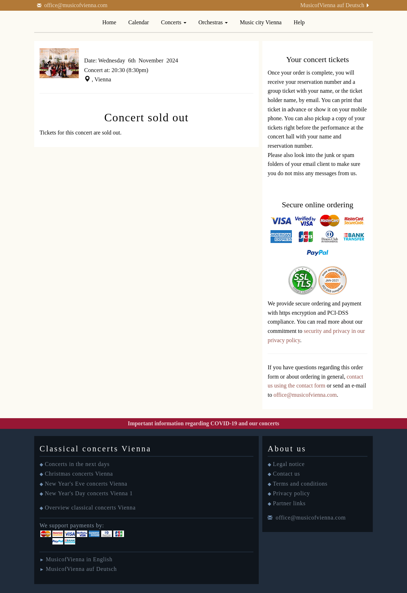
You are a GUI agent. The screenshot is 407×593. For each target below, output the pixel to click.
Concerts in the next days (77, 464)
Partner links (289, 503)
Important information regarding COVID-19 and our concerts (203, 423)
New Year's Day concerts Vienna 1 (89, 493)
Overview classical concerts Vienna (90, 508)
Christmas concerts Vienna (79, 474)
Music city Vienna (261, 22)
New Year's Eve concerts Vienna (86, 484)
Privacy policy (291, 493)
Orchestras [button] (213, 22)
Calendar (138, 22)
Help (299, 22)
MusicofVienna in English (79, 559)
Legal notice (289, 464)
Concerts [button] (173, 22)
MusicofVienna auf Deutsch (332, 5)
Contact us (286, 474)
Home (109, 22)
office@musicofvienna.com (76, 5)
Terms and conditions (300, 484)
